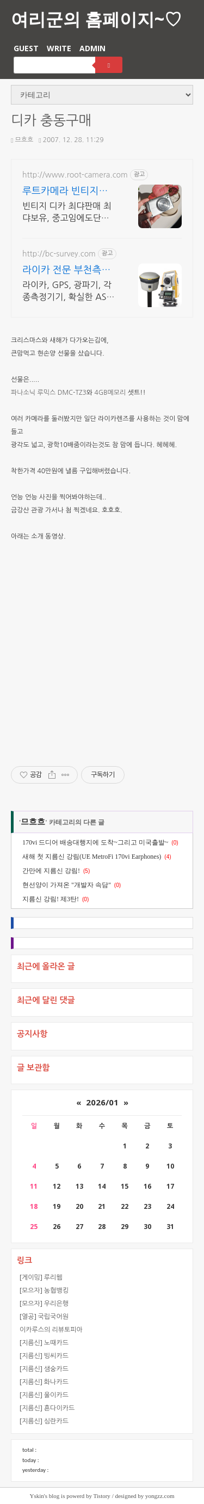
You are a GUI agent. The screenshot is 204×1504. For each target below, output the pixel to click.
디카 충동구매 (51, 120)
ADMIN (92, 48)
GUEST (26, 48)
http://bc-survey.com (59, 254)
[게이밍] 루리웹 (41, 1277)
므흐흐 (22, 140)
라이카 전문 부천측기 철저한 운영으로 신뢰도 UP (66, 271)
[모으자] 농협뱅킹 (44, 1290)
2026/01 (102, 1102)
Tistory (101, 1496)
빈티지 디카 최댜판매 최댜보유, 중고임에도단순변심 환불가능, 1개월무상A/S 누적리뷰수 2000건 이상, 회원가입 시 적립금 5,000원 (67, 212)
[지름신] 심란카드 (44, 1421)
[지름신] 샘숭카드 (44, 1368)
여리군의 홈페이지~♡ (96, 18)
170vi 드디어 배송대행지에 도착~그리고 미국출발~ (95, 842)
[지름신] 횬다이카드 (47, 1408)
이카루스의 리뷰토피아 (51, 1329)
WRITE (59, 48)
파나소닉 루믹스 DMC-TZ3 (48, 392)
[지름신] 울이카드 (44, 1394)
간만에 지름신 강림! (51, 871)
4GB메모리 (110, 392)
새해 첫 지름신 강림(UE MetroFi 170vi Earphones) (91, 856)
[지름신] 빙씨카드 (44, 1355)
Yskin (37, 1496)
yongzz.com (159, 1496)
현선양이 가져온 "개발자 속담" (66, 885)
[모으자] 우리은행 (44, 1303)
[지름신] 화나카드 (44, 1381)
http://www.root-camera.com (75, 175)
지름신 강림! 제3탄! (50, 899)
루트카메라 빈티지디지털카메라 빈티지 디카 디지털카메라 (66, 192)
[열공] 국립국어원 (44, 1316)
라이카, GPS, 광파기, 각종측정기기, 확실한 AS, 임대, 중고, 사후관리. (67, 291)
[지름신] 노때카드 (44, 1342)
